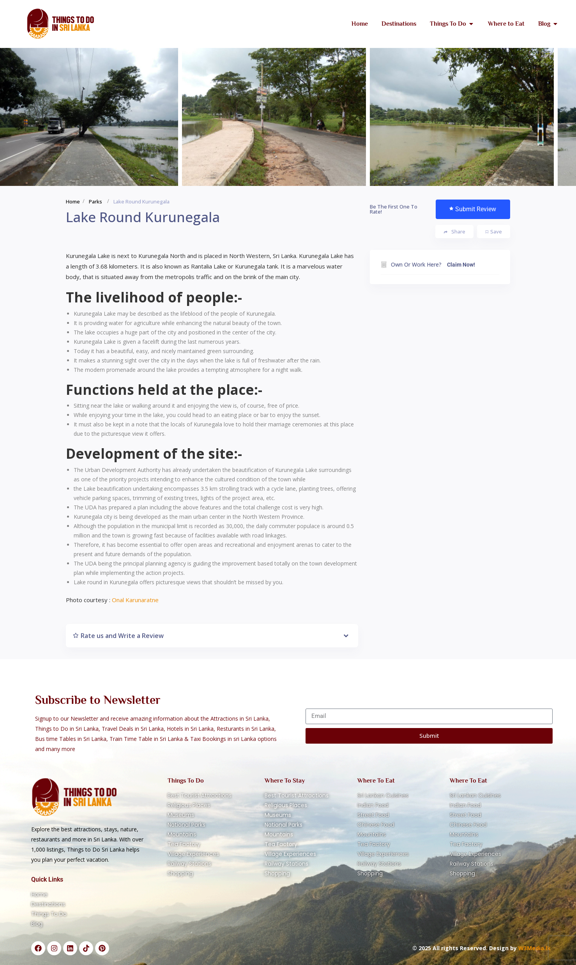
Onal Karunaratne (135, 600)
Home (73, 201)
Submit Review (472, 209)
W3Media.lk (534, 948)
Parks (95, 201)
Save (494, 231)
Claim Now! (461, 265)
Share (454, 231)
